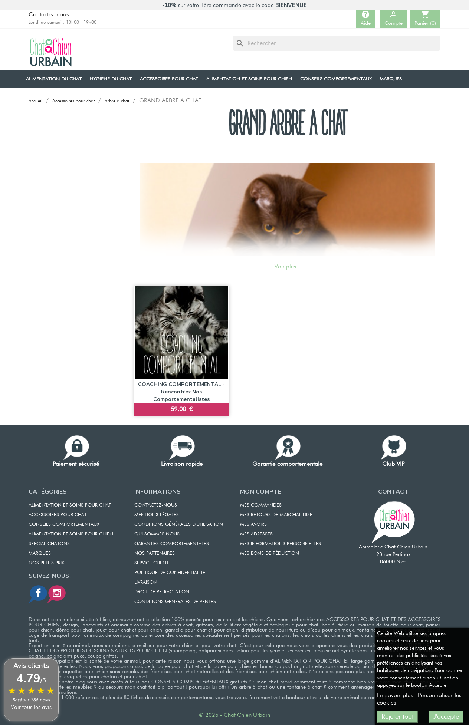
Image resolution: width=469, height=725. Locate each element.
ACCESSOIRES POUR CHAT (57, 515)
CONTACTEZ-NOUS (155, 505)
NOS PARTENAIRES (154, 553)
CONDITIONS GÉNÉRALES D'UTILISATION (178, 524)
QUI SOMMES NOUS (157, 534)
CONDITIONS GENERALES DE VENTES (175, 601)
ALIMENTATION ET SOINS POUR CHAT (70, 505)
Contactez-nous (49, 15)
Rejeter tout (397, 717)
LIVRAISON (145, 582)
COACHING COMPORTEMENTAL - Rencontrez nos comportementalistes (181, 392)
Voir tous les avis (31, 707)
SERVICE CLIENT (151, 563)
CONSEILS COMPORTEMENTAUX (64, 524)
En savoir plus (396, 696)
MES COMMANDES (261, 505)
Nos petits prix (46, 563)
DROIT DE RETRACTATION (161, 592)
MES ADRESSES (256, 534)
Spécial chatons (49, 543)
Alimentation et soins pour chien (71, 534)
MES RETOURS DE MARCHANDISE (276, 515)
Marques (40, 553)
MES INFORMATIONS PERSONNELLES (280, 543)
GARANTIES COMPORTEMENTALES (171, 543)
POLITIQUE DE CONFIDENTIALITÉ (169, 572)
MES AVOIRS (253, 524)
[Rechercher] (336, 43)
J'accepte (446, 717)
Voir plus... (288, 267)
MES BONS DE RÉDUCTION (269, 553)
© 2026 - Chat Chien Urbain (234, 715)
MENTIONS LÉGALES (156, 515)
